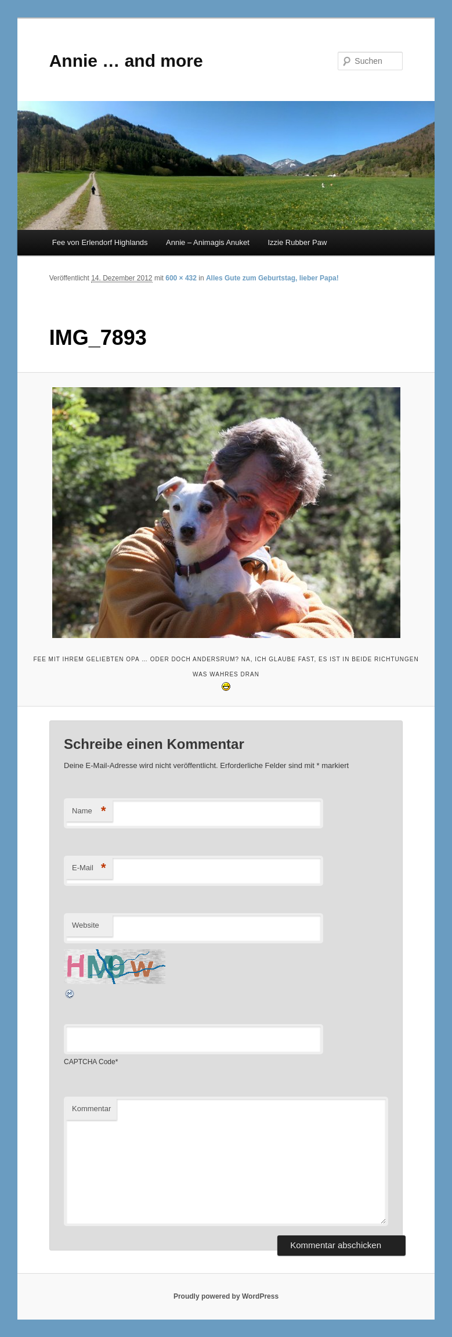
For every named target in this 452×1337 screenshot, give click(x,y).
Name (89, 811)
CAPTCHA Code (89, 1062)
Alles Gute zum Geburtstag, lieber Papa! (272, 278)
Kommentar (91, 1108)
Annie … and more (126, 60)
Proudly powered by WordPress (226, 1296)
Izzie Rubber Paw (297, 242)
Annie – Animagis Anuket (207, 242)
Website (85, 925)
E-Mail (89, 868)
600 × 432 (181, 278)
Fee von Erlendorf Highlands (100, 242)
